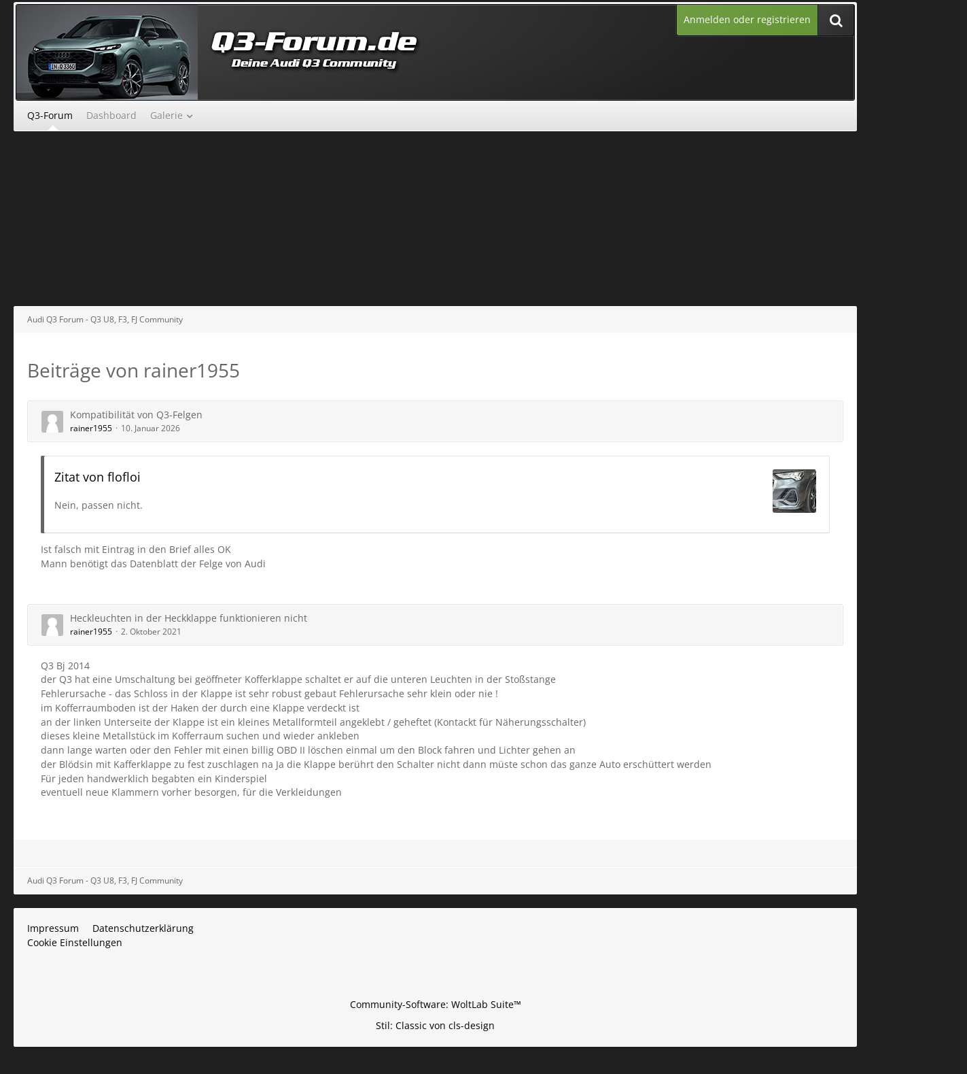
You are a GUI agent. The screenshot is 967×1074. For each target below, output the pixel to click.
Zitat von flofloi (97, 477)
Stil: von (435, 1025)
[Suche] (836, 20)
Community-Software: (435, 1004)
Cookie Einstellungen (74, 942)
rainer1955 (91, 428)
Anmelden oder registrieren (747, 19)
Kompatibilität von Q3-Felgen (136, 414)
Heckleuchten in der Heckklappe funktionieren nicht (188, 617)
